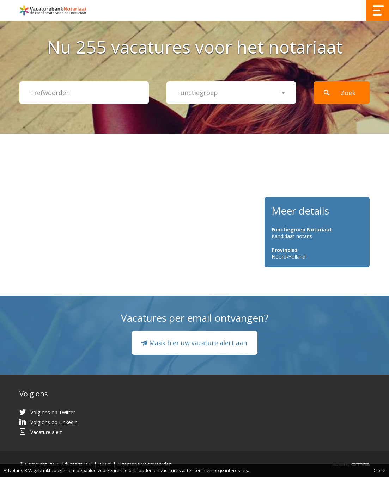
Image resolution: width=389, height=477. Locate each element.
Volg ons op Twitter (52, 412)
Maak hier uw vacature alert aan (198, 343)
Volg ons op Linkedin (54, 422)
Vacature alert (46, 432)
